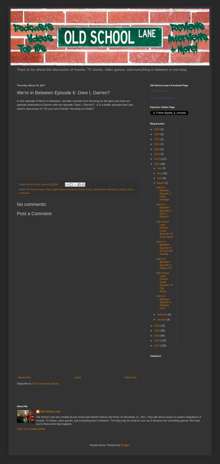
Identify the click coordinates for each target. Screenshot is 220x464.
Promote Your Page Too (162, 98)
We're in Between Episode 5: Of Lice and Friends (165, 248)
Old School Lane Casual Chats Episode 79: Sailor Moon (165, 229)
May (160, 173)
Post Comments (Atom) (45, 383)
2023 (157, 134)
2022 (157, 139)
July (159, 168)
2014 (157, 335)
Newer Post (24, 377)
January (162, 319)
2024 (157, 129)
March (161, 183)
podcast (123, 189)
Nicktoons (113, 189)
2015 (157, 330)
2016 (157, 325)
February (162, 314)
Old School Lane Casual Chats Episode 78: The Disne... (165, 282)
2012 (157, 345)
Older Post (130, 377)
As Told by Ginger (35, 189)
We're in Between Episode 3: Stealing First (164, 302)
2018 (157, 158)
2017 (157, 164)
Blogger (125, 445)
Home (77, 377)
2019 (157, 154)
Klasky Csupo (85, 189)
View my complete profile (31, 428)
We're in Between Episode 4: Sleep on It (164, 263)
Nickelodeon (100, 189)
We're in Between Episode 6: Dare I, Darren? (164, 210)
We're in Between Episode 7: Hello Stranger (164, 193)
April (160, 178)
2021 (157, 144)
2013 (157, 340)
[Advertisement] (77, 341)
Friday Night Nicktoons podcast (61, 189)
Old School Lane (158, 90)
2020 (157, 149)
